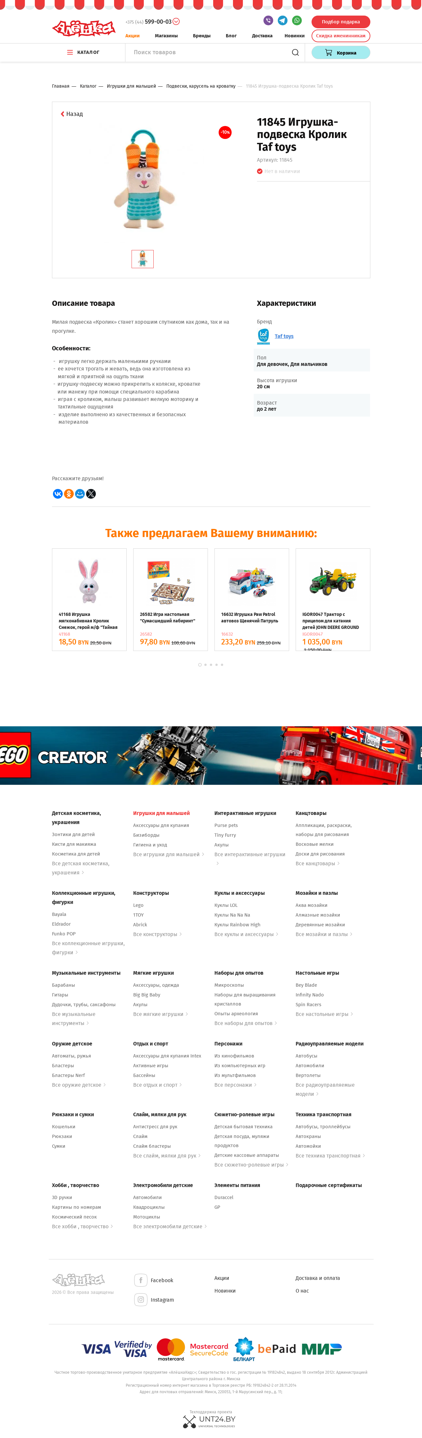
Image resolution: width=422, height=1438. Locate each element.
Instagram (153, 1300)
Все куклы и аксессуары (246, 934)
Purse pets (226, 825)
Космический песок (74, 1217)
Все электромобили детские (170, 1226)
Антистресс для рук (155, 1127)
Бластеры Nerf (68, 1075)
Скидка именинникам (340, 36)
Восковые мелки (315, 844)
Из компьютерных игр (239, 1066)
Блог (231, 36)
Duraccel (223, 1197)
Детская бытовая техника (243, 1127)
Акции (132, 36)
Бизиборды (146, 835)
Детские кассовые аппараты (246, 1155)
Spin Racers (308, 1004)
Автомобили (310, 1066)
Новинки (295, 36)
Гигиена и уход (150, 845)
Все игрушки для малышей (168, 854)
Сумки (58, 1146)
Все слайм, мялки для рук (166, 1156)
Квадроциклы (149, 1207)
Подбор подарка (341, 22)
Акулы (221, 845)
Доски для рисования (320, 854)
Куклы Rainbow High (237, 925)
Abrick (140, 925)
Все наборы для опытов (245, 1023)
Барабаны (63, 985)
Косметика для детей (76, 854)
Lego (138, 905)
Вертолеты (308, 1075)
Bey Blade (306, 985)
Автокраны (308, 1136)
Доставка (262, 36)
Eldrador (61, 924)
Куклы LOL (225, 905)
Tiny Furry (225, 835)
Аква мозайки (311, 905)
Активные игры (150, 1066)
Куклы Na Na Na (232, 915)
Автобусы (306, 1056)
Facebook (153, 1281)
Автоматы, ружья (71, 1056)
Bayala (59, 914)
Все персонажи (235, 1085)
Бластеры (63, 1066)
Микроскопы (229, 985)
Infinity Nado (310, 995)
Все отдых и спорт (157, 1085)
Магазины (166, 36)
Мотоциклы (146, 1217)
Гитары (60, 995)
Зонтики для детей (73, 834)
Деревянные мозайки (320, 925)
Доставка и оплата (318, 1278)
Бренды (202, 36)
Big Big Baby (146, 995)
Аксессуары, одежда (156, 985)
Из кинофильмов (234, 1056)
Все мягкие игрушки (160, 1014)
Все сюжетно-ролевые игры (251, 1165)
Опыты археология (236, 1014)
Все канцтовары (317, 863)
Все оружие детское (79, 1085)
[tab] (142, 259)
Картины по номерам (76, 1207)
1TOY (138, 915)
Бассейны (144, 1075)
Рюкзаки (62, 1136)
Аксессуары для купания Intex (167, 1056)
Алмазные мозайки (318, 915)
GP (217, 1207)
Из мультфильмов (235, 1075)
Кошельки (63, 1127)
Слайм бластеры (152, 1146)
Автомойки (308, 1146)
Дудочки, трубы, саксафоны (84, 1004)
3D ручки (62, 1197)
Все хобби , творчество (82, 1226)
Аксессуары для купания (161, 825)
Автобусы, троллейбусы (323, 1127)
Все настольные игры (324, 1014)
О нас (302, 1291)
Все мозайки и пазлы (324, 934)
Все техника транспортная (330, 1156)
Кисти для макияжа (74, 844)
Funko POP (64, 934)
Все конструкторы (157, 934)
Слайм (140, 1136)
